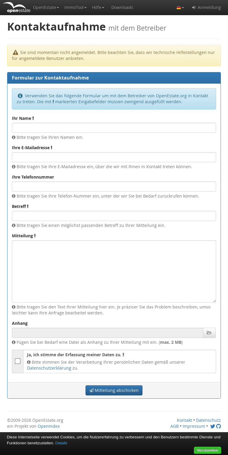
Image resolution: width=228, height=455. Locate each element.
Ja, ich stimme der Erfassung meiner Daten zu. (75, 354)
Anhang (20, 323)
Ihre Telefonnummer (33, 177)
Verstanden (207, 450)
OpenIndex (49, 426)
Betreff (20, 206)
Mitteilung (24, 235)
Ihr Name (23, 118)
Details (61, 443)
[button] (46, 7)
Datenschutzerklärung (49, 368)
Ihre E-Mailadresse (32, 147)
